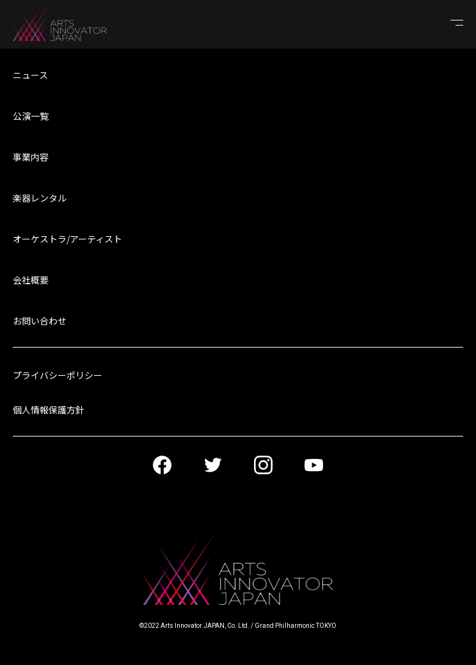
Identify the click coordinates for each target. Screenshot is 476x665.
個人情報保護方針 (48, 409)
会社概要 (31, 279)
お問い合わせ (40, 320)
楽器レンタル (40, 197)
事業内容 (31, 156)
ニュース (30, 74)
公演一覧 (31, 115)
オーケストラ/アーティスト (67, 238)
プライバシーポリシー (57, 375)
